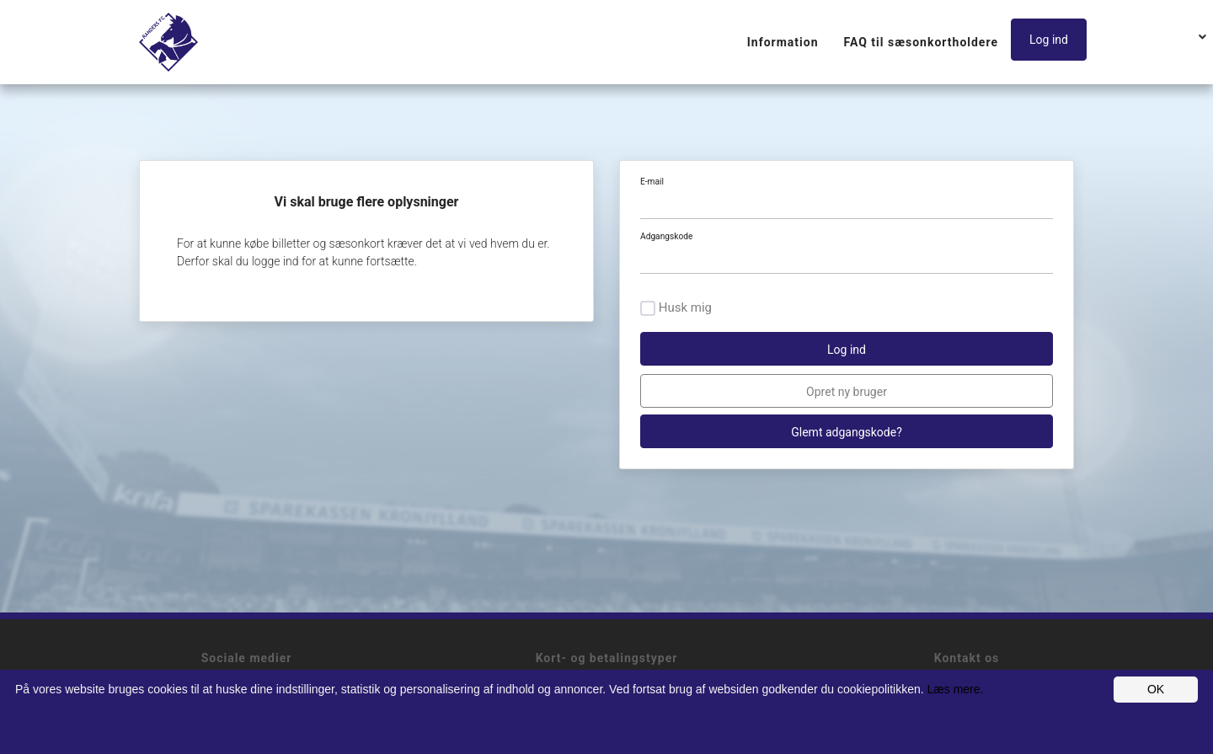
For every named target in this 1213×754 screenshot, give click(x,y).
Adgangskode (666, 236)
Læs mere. (955, 689)
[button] (1052, 40)
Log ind (1048, 39)
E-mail (652, 181)
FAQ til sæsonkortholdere (921, 42)
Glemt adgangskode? (846, 432)
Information (783, 42)
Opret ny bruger (846, 391)
